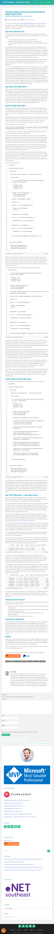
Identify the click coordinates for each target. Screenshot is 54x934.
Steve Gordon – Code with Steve (16, 2)
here (21, 648)
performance (29, 661)
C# (28, 19)
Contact (42, 2)
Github (19, 930)
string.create (36, 661)
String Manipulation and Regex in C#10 (12, 808)
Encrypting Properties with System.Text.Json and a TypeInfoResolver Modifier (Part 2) (23, 859)
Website (3, 725)
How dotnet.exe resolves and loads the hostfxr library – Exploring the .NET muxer (22, 870)
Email (3, 720)
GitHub (21, 253)
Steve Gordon (18, 19)
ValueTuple (34, 372)
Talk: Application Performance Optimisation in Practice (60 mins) (18, 864)
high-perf (24, 661)
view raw (46, 253)
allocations (8, 661)
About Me (35, 2)
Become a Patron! (8, 840)
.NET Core (25, 19)
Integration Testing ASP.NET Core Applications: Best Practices (18, 814)
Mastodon (40, 930)
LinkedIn (26, 930)
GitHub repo (18, 535)
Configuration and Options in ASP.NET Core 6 (14, 806)
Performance (32, 19)
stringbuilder (42, 661)
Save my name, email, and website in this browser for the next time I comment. (20, 732)
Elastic (11, 675)
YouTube (33, 930)
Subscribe (48, 2)
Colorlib (30, 932)
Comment (4, 699)
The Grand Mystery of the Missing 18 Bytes (14, 861)
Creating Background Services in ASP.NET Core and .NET (17, 800)
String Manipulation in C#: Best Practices (13, 811)
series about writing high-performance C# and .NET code (31, 23)
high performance (17, 661)
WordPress (40, 932)
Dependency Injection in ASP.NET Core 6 (13, 803)
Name (3, 715)
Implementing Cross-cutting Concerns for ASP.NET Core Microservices (20, 816)
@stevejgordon (43, 685)
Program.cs (8, 253)
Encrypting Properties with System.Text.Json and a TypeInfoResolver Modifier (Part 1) (23, 867)
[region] (27, 208)
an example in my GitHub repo (28, 520)
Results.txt (8, 552)
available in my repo (15, 529)
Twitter (13, 930)
